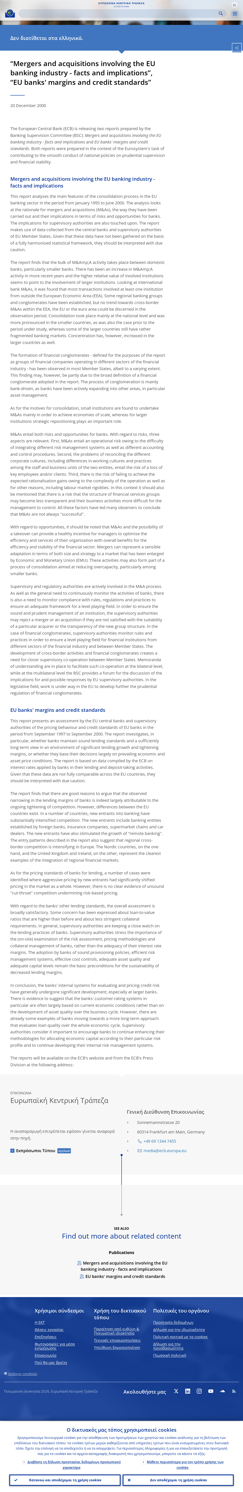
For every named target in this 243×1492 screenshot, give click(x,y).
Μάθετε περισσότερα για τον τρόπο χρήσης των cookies (185, 1464)
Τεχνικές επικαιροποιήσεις (117, 1340)
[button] (234, 5)
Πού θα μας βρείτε (51, 1362)
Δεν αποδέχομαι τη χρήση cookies (178, 1480)
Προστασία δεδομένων (173, 1322)
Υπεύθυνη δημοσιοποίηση (117, 1347)
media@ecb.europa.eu (164, 1150)
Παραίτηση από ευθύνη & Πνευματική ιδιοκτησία (116, 1331)
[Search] (119, 13)
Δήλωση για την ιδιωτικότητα (179, 1329)
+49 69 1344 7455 (159, 1141)
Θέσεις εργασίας (49, 1329)
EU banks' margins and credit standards (125, 1276)
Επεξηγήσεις (46, 1336)
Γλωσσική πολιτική (169, 1355)
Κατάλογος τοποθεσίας (23, 1374)
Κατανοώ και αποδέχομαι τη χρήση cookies (65, 1480)
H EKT (40, 1322)
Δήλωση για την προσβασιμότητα (168, 1346)
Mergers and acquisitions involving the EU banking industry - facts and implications (124, 1266)
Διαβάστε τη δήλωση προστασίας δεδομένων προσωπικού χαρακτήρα (74, 1464)
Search (220, 13)
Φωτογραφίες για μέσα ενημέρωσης (55, 1346)
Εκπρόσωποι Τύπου (35, 1150)
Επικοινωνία (45, 1355)
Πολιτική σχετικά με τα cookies (180, 1336)
